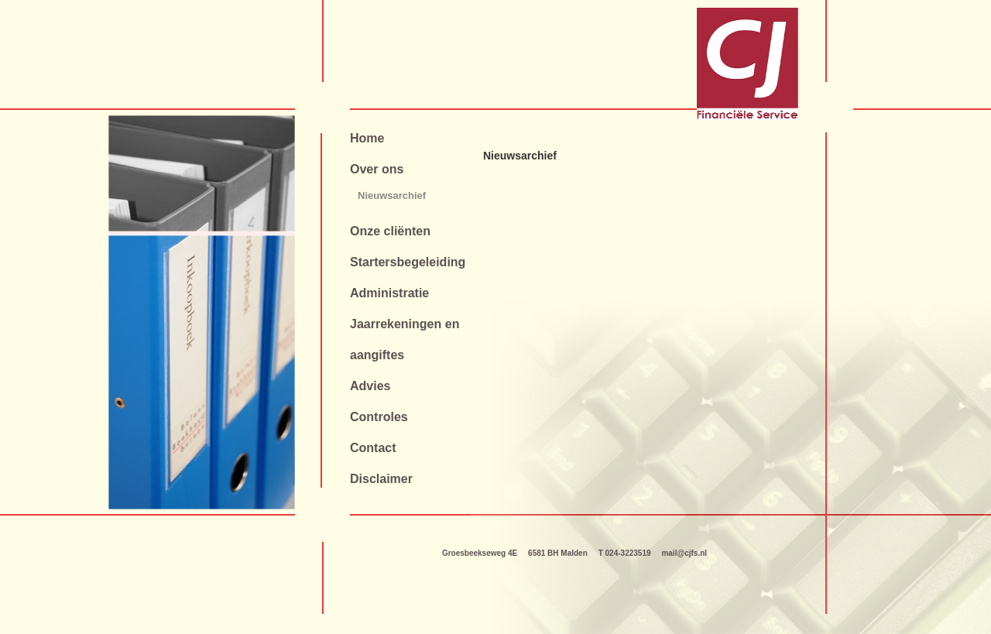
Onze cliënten (390, 231)
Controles (379, 416)
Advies (370, 385)
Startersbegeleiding (407, 262)
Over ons (376, 169)
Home (367, 138)
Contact (373, 447)
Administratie (389, 293)
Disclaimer (381, 478)
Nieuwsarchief (392, 195)
